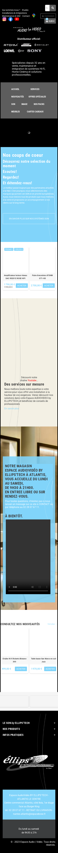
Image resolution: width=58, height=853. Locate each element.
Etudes (25, 10)
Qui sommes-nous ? (11, 10)
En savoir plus (11, 408)
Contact (26, 16)
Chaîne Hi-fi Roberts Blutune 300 (14, 660)
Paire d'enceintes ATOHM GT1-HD (42, 276)
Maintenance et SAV (11, 16)
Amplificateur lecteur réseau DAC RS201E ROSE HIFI (15, 276)
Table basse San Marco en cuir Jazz (43, 660)
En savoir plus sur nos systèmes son (29, 218)
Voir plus (52, 624)
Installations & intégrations (14, 13)
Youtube (32, 380)
